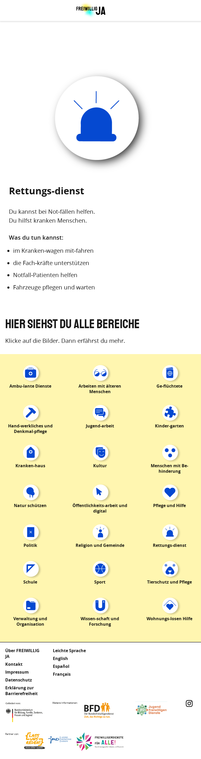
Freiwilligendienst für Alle (100, 741)
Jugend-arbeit (100, 426)
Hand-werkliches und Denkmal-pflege (30, 428)
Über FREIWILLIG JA (22, 653)
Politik (30, 545)
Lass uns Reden (47, 741)
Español (61, 666)
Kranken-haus (30, 466)
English (60, 658)
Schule (30, 582)
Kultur (100, 466)
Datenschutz (18, 680)
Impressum (17, 672)
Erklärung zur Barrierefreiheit (21, 690)
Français (62, 674)
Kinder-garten (169, 426)
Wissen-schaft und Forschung (100, 621)
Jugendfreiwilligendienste (158, 710)
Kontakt (14, 664)
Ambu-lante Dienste (30, 386)
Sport (99, 582)
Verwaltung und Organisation (30, 621)
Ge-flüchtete (169, 386)
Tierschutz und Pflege (169, 582)
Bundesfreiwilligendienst (106, 710)
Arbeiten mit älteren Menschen (100, 388)
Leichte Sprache (69, 650)
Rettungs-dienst (169, 545)
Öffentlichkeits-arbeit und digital (99, 508)
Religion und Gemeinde (100, 545)
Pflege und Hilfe (169, 505)
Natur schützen (30, 505)
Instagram (189, 703)
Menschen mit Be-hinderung (169, 468)
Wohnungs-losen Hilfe (169, 619)
